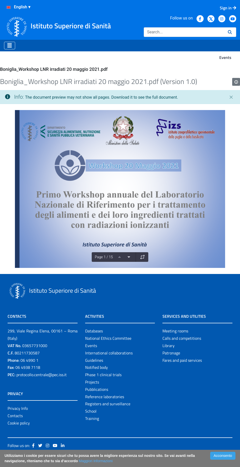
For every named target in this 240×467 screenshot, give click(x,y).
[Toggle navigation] (9, 45)
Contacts (15, 416)
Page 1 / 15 (104, 257)
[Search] (184, 32)
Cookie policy (19, 423)
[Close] (231, 97)
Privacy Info (18, 408)
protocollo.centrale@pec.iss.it (41, 375)
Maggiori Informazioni (96, 461)
